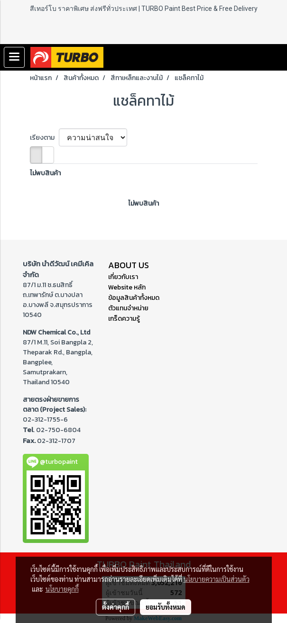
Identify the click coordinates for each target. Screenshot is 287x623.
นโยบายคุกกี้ (62, 589)
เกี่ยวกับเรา (123, 277)
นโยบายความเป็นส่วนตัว (217, 579)
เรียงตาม (44, 138)
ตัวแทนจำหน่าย (128, 308)
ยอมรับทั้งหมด (165, 607)
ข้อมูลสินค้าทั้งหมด (133, 298)
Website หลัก (127, 287)
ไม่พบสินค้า (45, 173)
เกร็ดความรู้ (124, 319)
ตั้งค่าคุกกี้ (115, 607)
